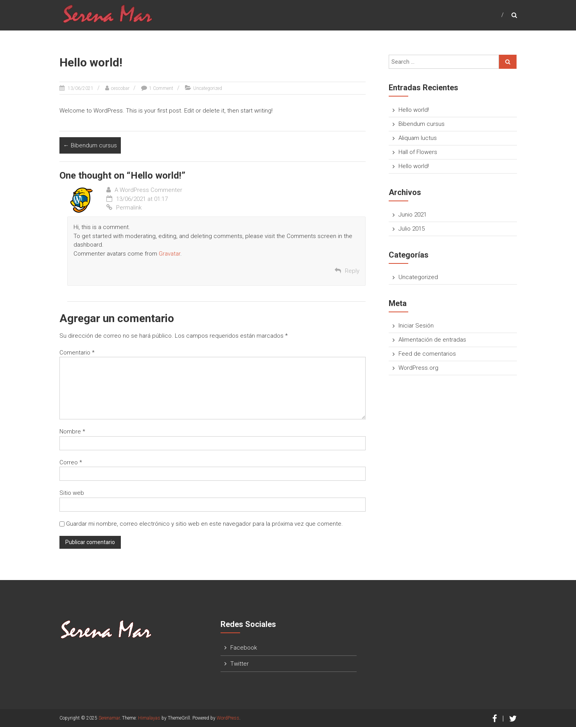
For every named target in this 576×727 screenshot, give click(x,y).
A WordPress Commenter (148, 189)
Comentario (77, 352)
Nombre (72, 431)
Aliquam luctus (417, 137)
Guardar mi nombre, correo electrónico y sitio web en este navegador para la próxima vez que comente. (204, 523)
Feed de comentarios (427, 353)
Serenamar (109, 718)
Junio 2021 (412, 214)
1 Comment (161, 88)
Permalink (124, 207)
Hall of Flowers (417, 152)
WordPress (228, 718)
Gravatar (169, 253)
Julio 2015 (411, 228)
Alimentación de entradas (432, 339)
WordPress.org (418, 367)
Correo (70, 462)
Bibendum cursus (90, 145)
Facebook (243, 647)
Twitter (239, 663)
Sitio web (71, 492)
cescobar (120, 88)
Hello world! (413, 109)
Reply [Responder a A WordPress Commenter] (352, 270)
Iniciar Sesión (416, 325)
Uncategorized (207, 88)
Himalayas (149, 718)
